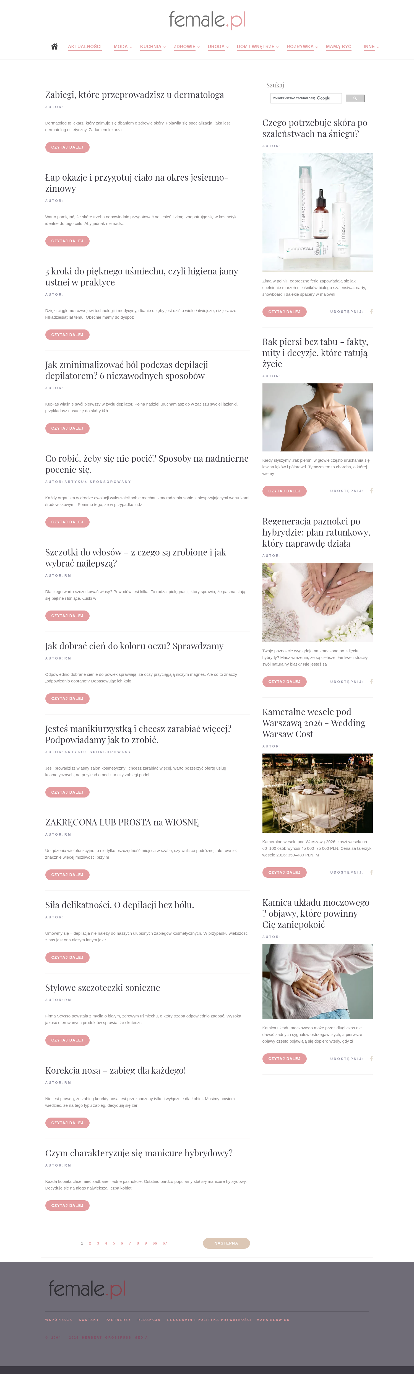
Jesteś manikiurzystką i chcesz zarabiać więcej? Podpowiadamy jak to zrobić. (138, 733)
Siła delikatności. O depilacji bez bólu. (119, 904)
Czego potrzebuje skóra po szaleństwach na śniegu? (315, 127)
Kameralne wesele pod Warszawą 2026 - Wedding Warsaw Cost (314, 722)
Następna (226, 1243)
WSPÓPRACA (58, 1319)
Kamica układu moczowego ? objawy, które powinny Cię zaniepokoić (316, 913)
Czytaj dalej (67, 147)
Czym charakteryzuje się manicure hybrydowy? (139, 1153)
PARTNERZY (118, 1319)
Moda (121, 46)
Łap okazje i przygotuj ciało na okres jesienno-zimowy (137, 182)
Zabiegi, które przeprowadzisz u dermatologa (134, 94)
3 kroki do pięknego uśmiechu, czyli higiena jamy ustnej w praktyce (141, 276)
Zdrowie (185, 46)
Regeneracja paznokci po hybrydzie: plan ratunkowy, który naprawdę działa (316, 532)
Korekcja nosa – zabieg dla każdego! (115, 1070)
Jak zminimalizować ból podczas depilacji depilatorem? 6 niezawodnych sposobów (126, 369)
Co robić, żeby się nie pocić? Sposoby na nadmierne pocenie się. (147, 463)
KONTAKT (89, 1319)
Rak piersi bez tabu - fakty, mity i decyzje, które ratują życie (315, 352)
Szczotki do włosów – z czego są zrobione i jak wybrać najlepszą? (135, 557)
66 (155, 1243)
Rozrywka (300, 46)
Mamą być (338, 46)
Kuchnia (151, 46)
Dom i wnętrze (256, 46)
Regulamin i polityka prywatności (209, 1319)
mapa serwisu (273, 1319)
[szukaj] (305, 98)
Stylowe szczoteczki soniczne (102, 987)
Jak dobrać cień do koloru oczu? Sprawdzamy (134, 645)
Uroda (216, 46)
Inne (369, 46)
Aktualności (85, 46)
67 (165, 1243)
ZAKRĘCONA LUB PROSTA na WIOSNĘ (122, 822)
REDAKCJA (149, 1319)
